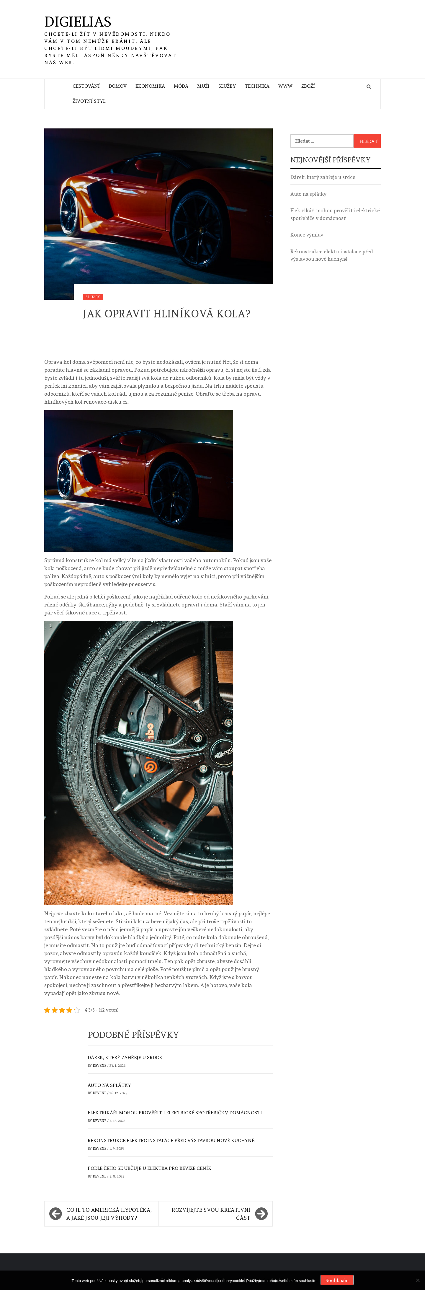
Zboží (308, 86)
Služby (227, 86)
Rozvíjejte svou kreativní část (211, 1214)
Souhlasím (337, 1280)
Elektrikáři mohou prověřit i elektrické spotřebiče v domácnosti (175, 1113)
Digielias (78, 21)
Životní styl (89, 101)
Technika (257, 86)
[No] (418, 1280)
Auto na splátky (109, 1085)
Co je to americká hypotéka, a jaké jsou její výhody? (108, 1214)
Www (285, 86)
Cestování (86, 86)
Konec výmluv (306, 235)
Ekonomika (150, 86)
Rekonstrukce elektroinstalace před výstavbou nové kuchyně (171, 1140)
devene (100, 1066)
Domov (118, 86)
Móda (181, 86)
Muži (203, 86)
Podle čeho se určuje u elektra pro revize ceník (149, 1168)
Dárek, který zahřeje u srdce (125, 1057)
